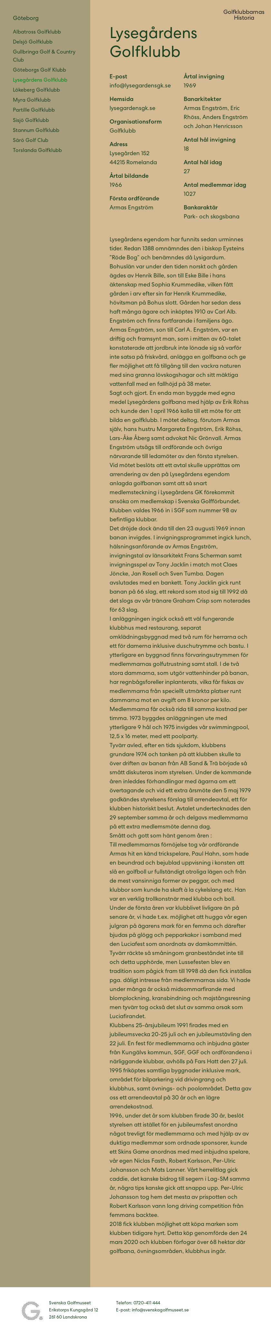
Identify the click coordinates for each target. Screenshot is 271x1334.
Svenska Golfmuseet (32, 1310)
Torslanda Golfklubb (37, 151)
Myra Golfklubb (32, 100)
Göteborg (26, 19)
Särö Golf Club (30, 141)
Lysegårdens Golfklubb (40, 80)
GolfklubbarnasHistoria (244, 15)
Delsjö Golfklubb (33, 42)
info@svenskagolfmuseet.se (160, 1310)
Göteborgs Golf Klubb (39, 70)
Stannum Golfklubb (36, 131)
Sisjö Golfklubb (31, 121)
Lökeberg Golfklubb (36, 90)
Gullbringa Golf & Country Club (44, 56)
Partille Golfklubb (34, 110)
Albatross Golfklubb (37, 32)
